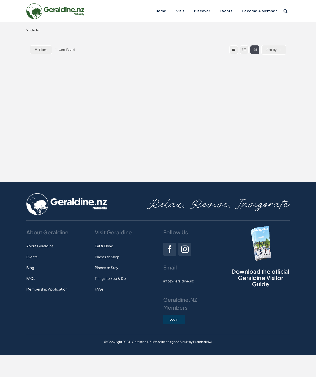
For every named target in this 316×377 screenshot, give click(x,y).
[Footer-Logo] (66, 194)
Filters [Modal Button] (40, 50)
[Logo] (55, 5)
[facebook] (169, 249)
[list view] (244, 49)
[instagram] (184, 249)
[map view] (254, 49)
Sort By (271, 50)
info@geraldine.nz (178, 281)
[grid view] (233, 49)
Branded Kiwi (202, 342)
